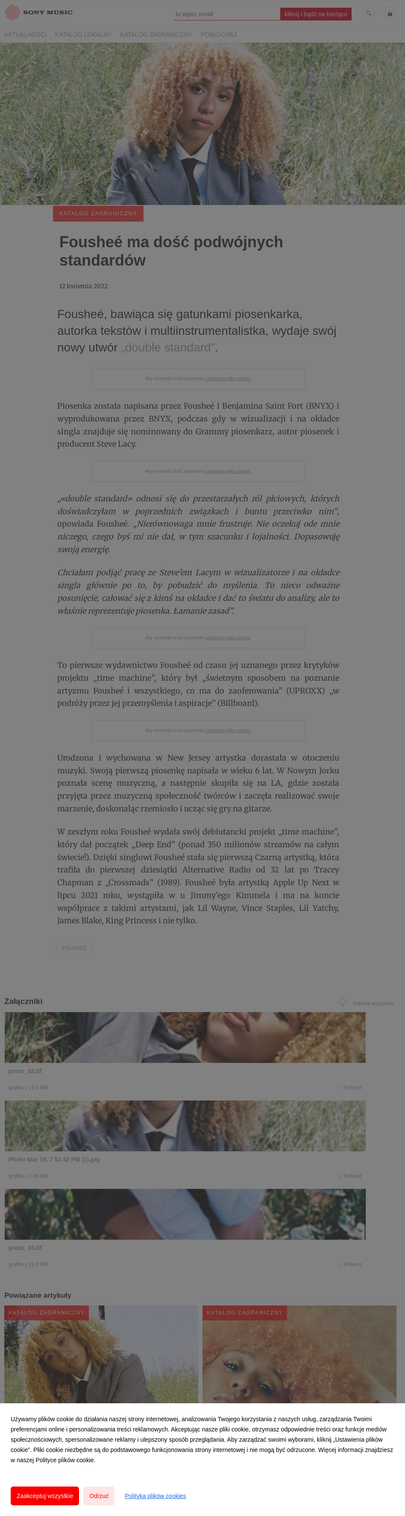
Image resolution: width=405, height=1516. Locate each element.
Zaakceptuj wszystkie (45, 1496)
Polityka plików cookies (155, 1496)
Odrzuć (99, 1496)
